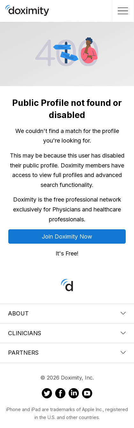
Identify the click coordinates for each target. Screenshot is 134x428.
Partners (67, 352)
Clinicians (67, 333)
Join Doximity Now (67, 236)
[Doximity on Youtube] (87, 394)
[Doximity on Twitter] (47, 394)
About (67, 313)
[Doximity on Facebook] (60, 394)
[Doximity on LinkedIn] (74, 394)
